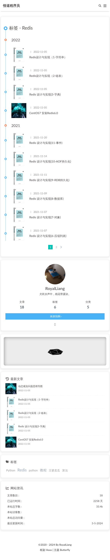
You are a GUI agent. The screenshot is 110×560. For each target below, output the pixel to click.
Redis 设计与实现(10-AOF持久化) (50, 161)
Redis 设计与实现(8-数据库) (46, 198)
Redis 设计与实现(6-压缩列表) (47, 235)
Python (10, 470)
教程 (43, 470)
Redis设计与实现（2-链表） (46, 75)
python (33, 470)
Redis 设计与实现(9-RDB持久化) (49, 180)
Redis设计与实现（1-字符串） (48, 57)
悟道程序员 (11, 5)
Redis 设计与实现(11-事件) (45, 142)
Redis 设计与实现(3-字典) (45, 94)
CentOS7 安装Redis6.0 (43, 113)
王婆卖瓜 (54, 470)
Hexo (49, 549)
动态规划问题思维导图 (30, 386)
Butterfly (65, 549)
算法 (65, 470)
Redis (22, 470)
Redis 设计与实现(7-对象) (45, 217)
